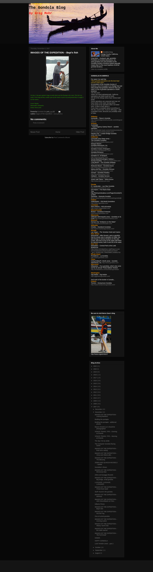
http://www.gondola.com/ (99, 147)
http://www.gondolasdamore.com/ (102, 171)
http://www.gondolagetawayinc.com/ (103, 164)
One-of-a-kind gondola (102, 516)
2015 (95, 383)
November (98, 412)
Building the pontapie (102, 419)
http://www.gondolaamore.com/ (101, 167)
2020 (95, 369)
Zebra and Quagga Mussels (104, 475)
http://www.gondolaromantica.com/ (106, 218)
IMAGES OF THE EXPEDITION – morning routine (106, 520)
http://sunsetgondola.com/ (111, 161)
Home (58, 132)
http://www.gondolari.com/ (99, 257)
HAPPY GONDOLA (101, 541)
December (98, 409)
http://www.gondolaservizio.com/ (101, 178)
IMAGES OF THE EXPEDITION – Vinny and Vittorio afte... (106, 454)
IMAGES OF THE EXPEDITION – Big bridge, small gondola (106, 478)
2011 (95, 395)
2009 (95, 401)
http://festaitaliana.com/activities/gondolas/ (105, 269)
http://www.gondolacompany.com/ (102, 142)
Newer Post (35, 132)
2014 (95, 386)
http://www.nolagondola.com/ (100, 208)
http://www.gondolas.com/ (99, 157)
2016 (95, 380)
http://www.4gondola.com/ (99, 203)
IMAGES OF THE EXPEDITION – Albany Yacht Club (106, 524)
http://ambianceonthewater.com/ (101, 223)
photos (60, 114)
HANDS (97, 538)
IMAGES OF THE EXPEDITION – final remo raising (106, 449)
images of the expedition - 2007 (46, 114)
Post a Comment (38, 123)
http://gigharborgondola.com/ (100, 276)
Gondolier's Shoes (101, 467)
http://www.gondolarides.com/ (100, 150)
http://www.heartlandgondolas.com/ (102, 229)
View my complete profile (99, 69)
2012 (95, 392)
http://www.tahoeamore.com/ (100, 181)
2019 (95, 372)
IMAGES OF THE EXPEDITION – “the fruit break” (106, 534)
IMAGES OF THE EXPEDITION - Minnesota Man (106, 471)
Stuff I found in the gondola (104, 492)
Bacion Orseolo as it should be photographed (105, 428)
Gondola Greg (108, 52)
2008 (95, 404)
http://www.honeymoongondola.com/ (103, 285)
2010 (95, 398)
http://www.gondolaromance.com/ (102, 154)
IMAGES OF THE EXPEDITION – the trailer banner (106, 529)
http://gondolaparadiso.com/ (100, 174)
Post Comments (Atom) (62, 137)
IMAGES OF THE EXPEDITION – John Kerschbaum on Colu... (106, 500)
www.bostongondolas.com (99, 213)
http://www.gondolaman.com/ (100, 188)
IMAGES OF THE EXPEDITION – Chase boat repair (106, 488)
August (97, 553)
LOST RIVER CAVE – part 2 (104, 544)
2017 (95, 378)
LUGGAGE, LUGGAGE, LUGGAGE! (103, 483)
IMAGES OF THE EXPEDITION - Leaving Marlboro (106, 415)
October (98, 547)
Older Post (80, 132)
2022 (95, 366)
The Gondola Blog (47, 8)
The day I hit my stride (102, 441)
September (99, 550)
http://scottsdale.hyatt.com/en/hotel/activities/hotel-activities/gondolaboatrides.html (106, 131)
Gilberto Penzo (100, 504)
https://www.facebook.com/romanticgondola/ (106, 198)
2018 (95, 375)
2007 (95, 407)
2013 (95, 389)
